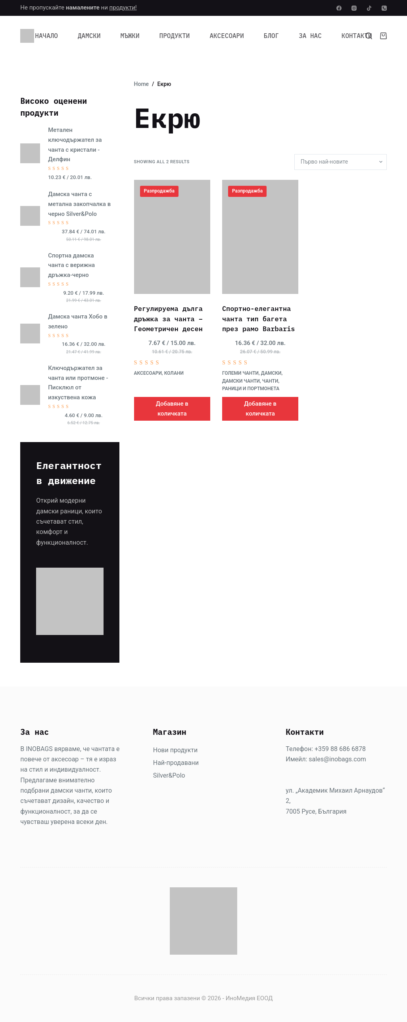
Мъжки (130, 36)
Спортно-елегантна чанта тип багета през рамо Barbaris (258, 318)
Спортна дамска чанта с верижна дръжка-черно (71, 265)
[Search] (368, 35)
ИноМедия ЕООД (249, 998)
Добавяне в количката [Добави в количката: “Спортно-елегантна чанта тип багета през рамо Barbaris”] (260, 408)
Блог (271, 36)
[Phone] (384, 8)
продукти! (123, 7)
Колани (174, 373)
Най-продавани (176, 762)
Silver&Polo (169, 775)
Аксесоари (226, 36)
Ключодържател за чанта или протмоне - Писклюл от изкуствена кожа (78, 382)
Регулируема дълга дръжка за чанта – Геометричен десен (168, 318)
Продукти (174, 36)
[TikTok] (369, 8)
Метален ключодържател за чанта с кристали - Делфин (75, 144)
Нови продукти (175, 750)
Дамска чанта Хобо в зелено (78, 321)
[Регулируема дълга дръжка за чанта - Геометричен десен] (172, 237)
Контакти (357, 36)
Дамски (89, 36)
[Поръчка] (340, 162)
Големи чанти (240, 373)
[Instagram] (354, 8)
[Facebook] (339, 8)
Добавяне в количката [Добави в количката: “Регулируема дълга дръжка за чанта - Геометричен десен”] (172, 408)
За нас (310, 36)
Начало (46, 36)
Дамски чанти (241, 381)
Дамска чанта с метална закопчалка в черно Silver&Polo (79, 204)
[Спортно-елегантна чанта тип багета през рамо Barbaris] (260, 237)
